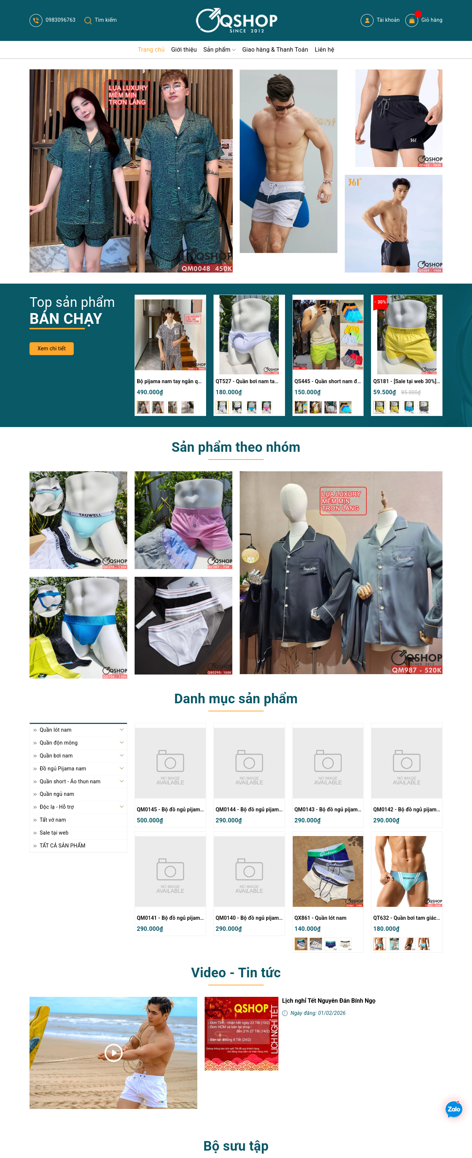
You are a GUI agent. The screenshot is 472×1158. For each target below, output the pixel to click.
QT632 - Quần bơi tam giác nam (410, 918)
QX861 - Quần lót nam (321, 918)
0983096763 (53, 20)
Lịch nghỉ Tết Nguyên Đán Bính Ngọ (328, 1000)
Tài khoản (380, 20)
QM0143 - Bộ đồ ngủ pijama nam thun (339, 809)
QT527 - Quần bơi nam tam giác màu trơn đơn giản (275, 381)
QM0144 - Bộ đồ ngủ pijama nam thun (260, 809)
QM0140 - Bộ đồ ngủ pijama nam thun (260, 918)
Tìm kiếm (100, 20)
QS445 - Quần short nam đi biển (332, 381)
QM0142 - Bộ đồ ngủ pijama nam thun (418, 809)
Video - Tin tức (236, 973)
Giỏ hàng (423, 20)
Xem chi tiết (52, 348)
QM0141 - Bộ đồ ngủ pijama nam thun (181, 918)
